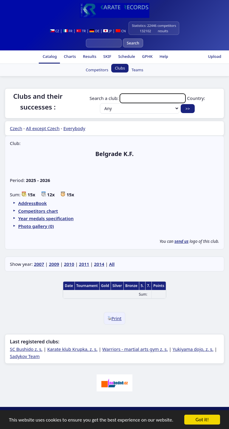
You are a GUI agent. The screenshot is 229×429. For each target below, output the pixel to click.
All (112, 264)
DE (94, 31)
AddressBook (32, 203)
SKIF (106, 56)
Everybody (74, 128)
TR (81, 31)
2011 (84, 264)
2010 (69, 264)
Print (115, 318)
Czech (16, 128)
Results (89, 56)
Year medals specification (46, 218)
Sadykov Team (25, 356)
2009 (54, 264)
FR (67, 31)
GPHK (147, 56)
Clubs (120, 68)
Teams (137, 69)
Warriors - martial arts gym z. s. (135, 349)
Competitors (97, 69)
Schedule (126, 56)
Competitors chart (38, 211)
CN (121, 31)
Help (163, 56)
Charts (69, 56)
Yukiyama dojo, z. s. (193, 349)
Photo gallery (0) (36, 226)
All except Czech (43, 128)
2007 (39, 264)
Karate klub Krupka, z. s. (72, 349)
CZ (54, 31)
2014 (99, 264)
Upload (214, 56)
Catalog (49, 56)
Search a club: (138, 98)
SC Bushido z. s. (26, 349)
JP (107, 31)
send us (181, 241)
